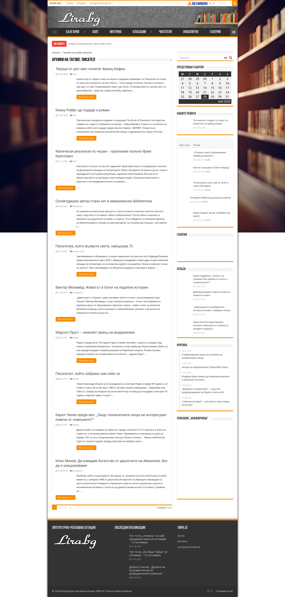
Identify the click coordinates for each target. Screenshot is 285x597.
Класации (139, 32)
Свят (95, 32)
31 (209, 172)
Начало (54, 31)
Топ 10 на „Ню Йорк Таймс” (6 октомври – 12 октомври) (148, 553)
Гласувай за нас (224, 591)
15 (209, 220)
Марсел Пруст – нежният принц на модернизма (95, 332)
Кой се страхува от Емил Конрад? (211, 167)
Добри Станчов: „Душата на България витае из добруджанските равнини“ (147, 570)
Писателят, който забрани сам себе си (88, 373)
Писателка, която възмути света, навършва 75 (94, 246)
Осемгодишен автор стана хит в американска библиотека (104, 201)
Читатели (165, 32)
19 (209, 190)
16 (206, 202)
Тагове (196, 145)
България (72, 32)
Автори (75, 251)
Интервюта (77, 293)
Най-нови (184, 145)
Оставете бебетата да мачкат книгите (210, 197)
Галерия (215, 32)
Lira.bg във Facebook (100, 3)
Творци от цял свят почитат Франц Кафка (90, 69)
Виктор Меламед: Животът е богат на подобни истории (102, 287)
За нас (70, 3)
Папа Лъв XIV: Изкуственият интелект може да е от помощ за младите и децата (210, 325)
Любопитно (190, 32)
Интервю (115, 32)
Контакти (81, 3)
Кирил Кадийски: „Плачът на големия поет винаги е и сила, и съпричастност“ (210, 279)
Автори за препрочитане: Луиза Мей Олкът (90, 43)
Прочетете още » (86, 97)
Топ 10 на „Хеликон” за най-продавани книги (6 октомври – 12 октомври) (147, 539)
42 (209, 160)
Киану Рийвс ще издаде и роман (83, 110)
